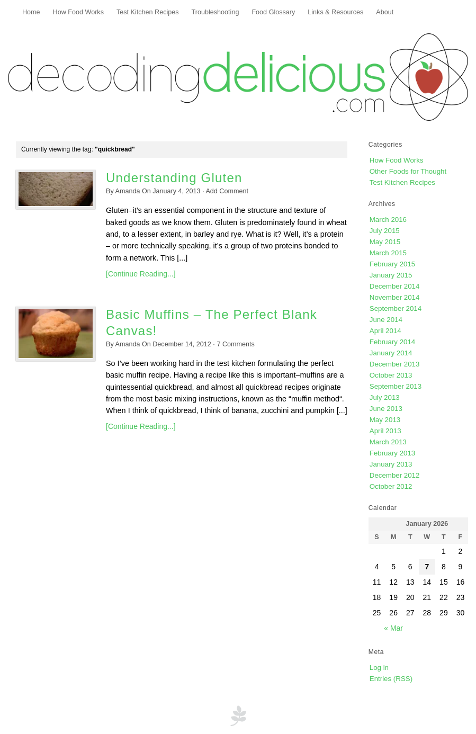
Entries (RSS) (391, 679)
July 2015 (385, 231)
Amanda (127, 191)
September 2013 (395, 386)
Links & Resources (335, 12)
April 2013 (385, 431)
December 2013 (395, 364)
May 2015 (385, 242)
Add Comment (226, 191)
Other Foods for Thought (408, 171)
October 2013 (391, 375)
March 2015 (388, 253)
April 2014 (385, 331)
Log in (379, 668)
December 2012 (395, 475)
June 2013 (386, 409)
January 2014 (391, 353)
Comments (235, 344)
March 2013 (388, 442)
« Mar (393, 628)
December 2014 (395, 286)
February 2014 (392, 342)
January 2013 (391, 464)
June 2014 (386, 320)
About (384, 12)
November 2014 (395, 297)
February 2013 (392, 453)
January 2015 (391, 275)
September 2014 (395, 308)
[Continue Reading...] (141, 274)
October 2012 (391, 486)
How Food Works (78, 12)
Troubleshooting (215, 12)
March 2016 (388, 219)
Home (31, 12)
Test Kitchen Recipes (147, 12)
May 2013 (385, 420)
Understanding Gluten (174, 178)
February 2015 (392, 264)
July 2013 (385, 397)
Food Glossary (273, 12)
